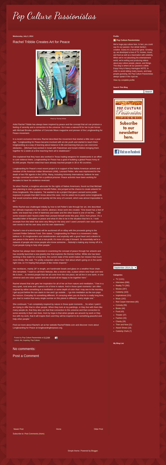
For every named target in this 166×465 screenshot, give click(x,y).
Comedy (119, 305)
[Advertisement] (126, 209)
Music (118, 299)
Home (58, 429)
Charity (119, 321)
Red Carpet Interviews (125, 302)
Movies (119, 289)
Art (21, 340)
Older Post (98, 429)
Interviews (120, 282)
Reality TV (120, 285)
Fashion (119, 318)
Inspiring (26, 340)
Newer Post (18, 429)
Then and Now (122, 325)
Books (118, 308)
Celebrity (119, 292)
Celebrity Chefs (122, 331)
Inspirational (121, 295)
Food (118, 311)
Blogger (94, 451)
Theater (119, 315)
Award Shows (121, 328)
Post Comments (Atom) (34, 434)
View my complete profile (124, 80)
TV (117, 279)
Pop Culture (35, 340)
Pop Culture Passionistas (54, 15)
